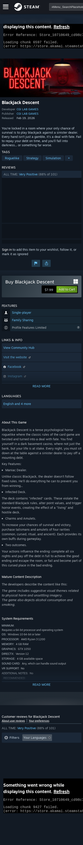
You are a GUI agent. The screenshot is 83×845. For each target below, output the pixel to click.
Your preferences (39, 723)
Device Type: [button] (13, 767)
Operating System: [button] (17, 760)
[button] (41, 176)
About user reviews (13, 723)
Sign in (7, 252)
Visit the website (17, 360)
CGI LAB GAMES (27, 112)
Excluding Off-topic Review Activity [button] (29, 747)
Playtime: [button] (11, 754)
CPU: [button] (43, 760)
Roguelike (12, 161)
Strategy (32, 161)
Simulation (53, 161)
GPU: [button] (58, 760)
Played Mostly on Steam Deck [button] (48, 754)
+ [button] (69, 161)
